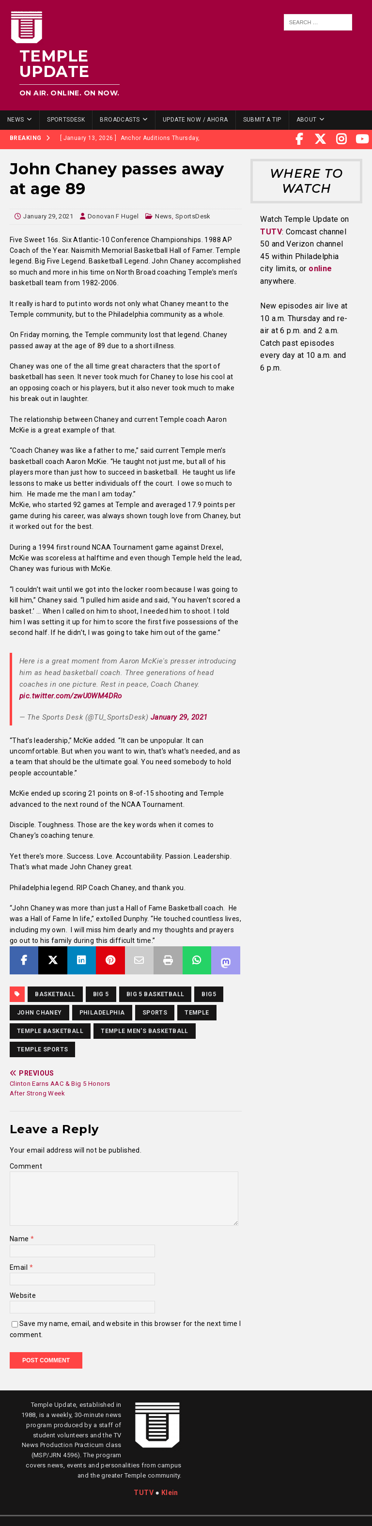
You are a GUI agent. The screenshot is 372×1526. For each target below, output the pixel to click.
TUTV (271, 231)
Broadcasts (120, 119)
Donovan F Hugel (113, 216)
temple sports (42, 1049)
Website (23, 1295)
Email (20, 1267)
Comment (26, 1166)
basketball (55, 994)
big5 (209, 994)
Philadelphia (102, 1012)
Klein (169, 1492)
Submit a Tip (262, 119)
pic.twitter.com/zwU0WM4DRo (70, 696)
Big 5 (101, 994)
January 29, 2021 (48, 216)
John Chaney (39, 1012)
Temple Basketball (50, 1031)
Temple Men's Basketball (144, 1031)
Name (20, 1239)
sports (155, 1012)
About (306, 119)
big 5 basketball (155, 994)
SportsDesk (66, 119)
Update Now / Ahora (195, 119)
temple (197, 1012)
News (15, 119)
